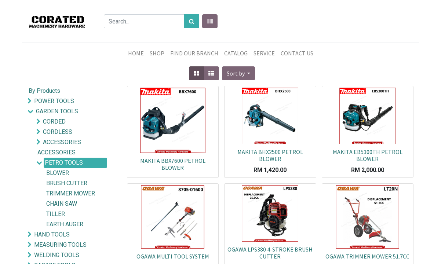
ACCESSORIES (62, 142)
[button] (238, 73)
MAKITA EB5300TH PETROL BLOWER (367, 155)
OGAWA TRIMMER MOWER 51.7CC (367, 256)
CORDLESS (57, 131)
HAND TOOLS (52, 234)
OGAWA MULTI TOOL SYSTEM (172, 256)
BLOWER (57, 172)
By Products (44, 90)
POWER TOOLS (54, 101)
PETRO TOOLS (64, 162)
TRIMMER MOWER (70, 193)
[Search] (191, 21)
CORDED (54, 121)
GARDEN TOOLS (57, 111)
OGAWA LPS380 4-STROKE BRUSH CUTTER (270, 253)
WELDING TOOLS (56, 255)
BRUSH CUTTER (66, 183)
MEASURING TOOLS (60, 244)
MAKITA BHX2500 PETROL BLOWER (270, 155)
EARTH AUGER (64, 224)
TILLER (55, 213)
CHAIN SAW (61, 203)
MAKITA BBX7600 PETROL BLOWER (172, 164)
